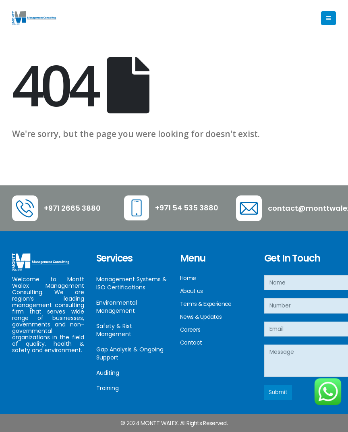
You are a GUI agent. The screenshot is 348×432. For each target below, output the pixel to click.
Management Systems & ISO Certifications (131, 283)
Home (188, 278)
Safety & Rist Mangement (114, 330)
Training (107, 388)
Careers (190, 330)
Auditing (107, 373)
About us (191, 291)
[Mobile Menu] (328, 18)
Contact (191, 343)
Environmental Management (116, 307)
